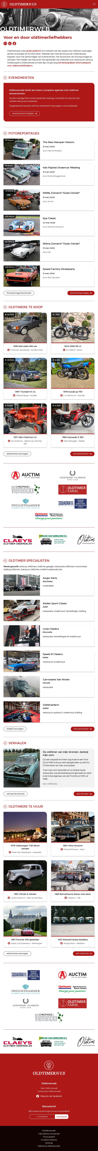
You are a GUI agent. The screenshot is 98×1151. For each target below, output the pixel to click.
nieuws (35, 59)
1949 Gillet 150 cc (72, 346)
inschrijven (62, 1116)
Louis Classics (51, 628)
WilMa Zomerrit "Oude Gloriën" (61, 193)
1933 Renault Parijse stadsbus (73, 939)
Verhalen (17, 743)
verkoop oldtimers (28, 566)
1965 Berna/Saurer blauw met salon (73, 894)
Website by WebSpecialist (49, 1146)
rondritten (60, 98)
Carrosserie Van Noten (56, 679)
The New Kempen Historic (58, 142)
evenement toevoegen (50, 106)
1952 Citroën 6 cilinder (25, 894)
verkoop (78, 59)
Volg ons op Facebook (51, 1096)
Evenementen (21, 78)
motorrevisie (81, 566)
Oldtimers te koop (25, 307)
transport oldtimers (30, 569)
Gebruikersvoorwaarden (49, 1134)
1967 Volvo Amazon (73, 845)
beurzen (72, 98)
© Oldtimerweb (49, 1131)
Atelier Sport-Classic (55, 603)
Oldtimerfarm (51, 704)
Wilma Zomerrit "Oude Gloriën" (61, 243)
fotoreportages (82, 57)
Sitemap (49, 1143)
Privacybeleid (49, 1137)
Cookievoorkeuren (49, 1140)
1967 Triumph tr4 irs (25, 391)
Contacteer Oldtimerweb (49, 1091)
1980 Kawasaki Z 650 (73, 437)
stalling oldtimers (12, 569)
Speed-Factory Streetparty (59, 269)
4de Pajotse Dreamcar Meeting (61, 167)
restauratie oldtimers (64, 566)
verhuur (89, 59)
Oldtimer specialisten (28, 561)
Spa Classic (49, 218)
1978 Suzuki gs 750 (72, 391)
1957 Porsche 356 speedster (25, 939)
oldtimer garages (46, 566)
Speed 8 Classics (53, 654)
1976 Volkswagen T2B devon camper (25, 847)
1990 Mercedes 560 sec (25, 346)
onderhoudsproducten (51, 569)
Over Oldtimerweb (49, 1088)
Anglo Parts (50, 578)
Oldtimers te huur (25, 806)
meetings (49, 98)
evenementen (48, 57)
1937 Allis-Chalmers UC (25, 437)
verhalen (11, 59)
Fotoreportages (23, 133)
